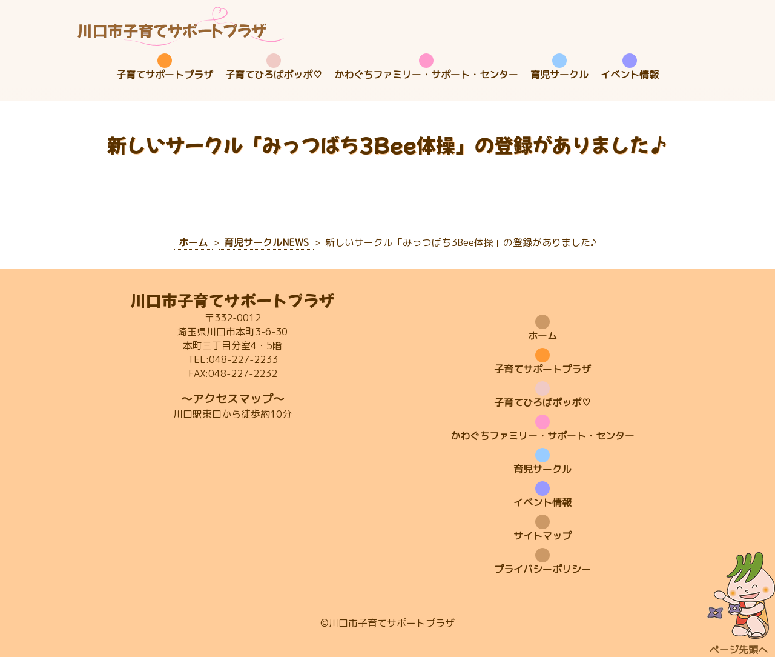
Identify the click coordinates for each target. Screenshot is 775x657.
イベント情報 (630, 74)
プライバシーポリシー (542, 569)
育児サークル (559, 74)
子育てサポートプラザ (164, 74)
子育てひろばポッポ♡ (273, 74)
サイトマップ (542, 535)
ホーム (542, 335)
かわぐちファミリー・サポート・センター (426, 74)
